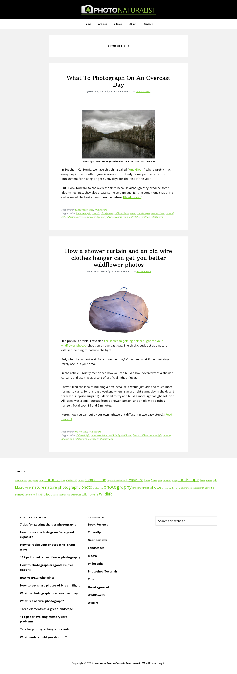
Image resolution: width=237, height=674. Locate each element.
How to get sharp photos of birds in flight (50, 585)
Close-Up (94, 532)
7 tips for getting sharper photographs (48, 524)
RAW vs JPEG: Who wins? (37, 577)
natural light (157, 213)
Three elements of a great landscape (46, 609)
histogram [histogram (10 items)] (167, 480)
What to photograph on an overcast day (49, 593)
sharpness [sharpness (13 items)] (186, 487)
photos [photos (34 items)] (156, 487)
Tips (91, 209)
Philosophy (95, 563)
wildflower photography (100, 438)
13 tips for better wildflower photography (50, 557)
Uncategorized (98, 587)
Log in (161, 663)
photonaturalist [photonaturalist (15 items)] (140, 487)
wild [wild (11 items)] (68, 495)
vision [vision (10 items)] (55, 495)
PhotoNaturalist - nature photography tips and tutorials (118, 9)
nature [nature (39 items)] (38, 487)
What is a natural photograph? (42, 601)
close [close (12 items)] (63, 480)
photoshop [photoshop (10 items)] (166, 488)
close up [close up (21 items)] (71, 480)
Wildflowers (101, 209)
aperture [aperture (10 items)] (19, 480)
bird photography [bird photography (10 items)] (31, 480)
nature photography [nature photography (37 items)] (63, 487)
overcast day (93, 216)
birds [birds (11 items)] (41, 480)
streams (117, 216)
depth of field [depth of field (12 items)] (113, 480)
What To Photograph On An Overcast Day (118, 81)
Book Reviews (98, 524)
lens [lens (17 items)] (202, 480)
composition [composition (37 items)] (95, 479)
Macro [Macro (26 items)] (19, 487)
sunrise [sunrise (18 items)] (209, 487)
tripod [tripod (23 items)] (48, 494)
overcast (80, 216)
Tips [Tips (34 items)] (39, 494)
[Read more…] (132, 197)
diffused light (122, 213)
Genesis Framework (128, 663)
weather (145, 216)
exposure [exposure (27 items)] (136, 480)
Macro (78, 431)
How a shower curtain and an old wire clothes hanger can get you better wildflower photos (118, 257)
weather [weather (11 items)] (62, 495)
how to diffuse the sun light (147, 435)
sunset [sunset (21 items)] (19, 494)
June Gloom (136, 169)
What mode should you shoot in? (43, 637)
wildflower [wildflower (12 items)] (76, 494)
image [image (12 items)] (175, 480)
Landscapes (81, 209)
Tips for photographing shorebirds (44, 629)
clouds (95, 213)
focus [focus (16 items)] (154, 480)
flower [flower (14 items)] (147, 480)
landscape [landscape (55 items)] (188, 479)
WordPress (149, 663)
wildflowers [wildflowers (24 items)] (90, 494)
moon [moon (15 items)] (28, 487)
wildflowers (157, 216)
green (133, 213)
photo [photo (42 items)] (86, 487)
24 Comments (143, 91)
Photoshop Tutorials (102, 571)
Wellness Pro (103, 663)
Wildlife (93, 603)
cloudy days (107, 213)
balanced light (83, 213)
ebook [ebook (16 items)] (124, 480)
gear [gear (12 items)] (160, 480)
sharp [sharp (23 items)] (176, 487)
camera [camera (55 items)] (52, 479)
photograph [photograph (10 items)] (98, 488)
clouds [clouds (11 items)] (81, 480)
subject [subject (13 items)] (196, 487)
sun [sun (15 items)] (202, 487)
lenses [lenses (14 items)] (209, 480)
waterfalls (134, 216)
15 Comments (144, 271)
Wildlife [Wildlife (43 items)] (105, 494)
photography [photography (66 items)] (118, 487)
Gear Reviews (97, 540)
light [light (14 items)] (215, 480)
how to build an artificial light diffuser (111, 435)
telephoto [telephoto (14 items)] (30, 494)
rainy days (106, 216)
